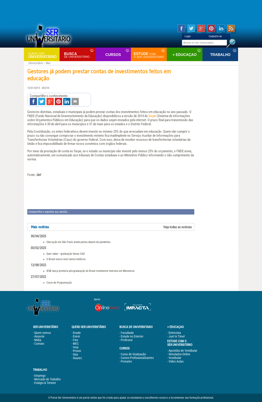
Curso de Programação (59, 282)
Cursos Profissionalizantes (137, 358)
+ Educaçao (185, 55)
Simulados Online (179, 354)
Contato (39, 343)
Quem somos (42, 333)
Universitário (43, 55)
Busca (79, 55)
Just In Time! (177, 336)
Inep (76, 347)
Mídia (37, 340)
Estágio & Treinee (45, 383)
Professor (127, 340)
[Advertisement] (131, 11)
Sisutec (77, 358)
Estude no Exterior (132, 336)
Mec (48, 63)
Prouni (77, 351)
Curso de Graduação (133, 354)
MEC (76, 343)
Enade (77, 333)
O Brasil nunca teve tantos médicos (66, 259)
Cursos (113, 55)
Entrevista (175, 333)
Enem (76, 336)
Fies (75, 340)
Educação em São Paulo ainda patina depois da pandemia (78, 242)
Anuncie (39, 336)
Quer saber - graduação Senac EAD (65, 253)
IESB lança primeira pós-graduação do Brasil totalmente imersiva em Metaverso (90, 271)
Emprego (40, 375)
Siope (152, 116)
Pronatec (126, 361)
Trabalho (220, 55)
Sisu (75, 354)
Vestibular (175, 358)
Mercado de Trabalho (47, 379)
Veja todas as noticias (177, 227)
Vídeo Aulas (176, 361)
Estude (149, 55)
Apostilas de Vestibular (183, 350)
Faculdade (127, 333)
